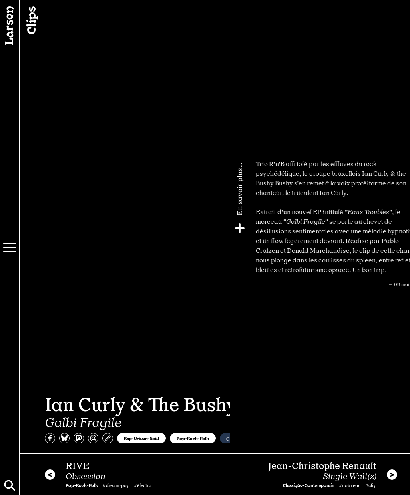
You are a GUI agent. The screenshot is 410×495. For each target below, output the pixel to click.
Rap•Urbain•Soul (141, 438)
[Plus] (400, 228)
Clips (30, 20)
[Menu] (9, 247)
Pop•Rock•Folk (193, 438)
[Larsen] (9, 25)
